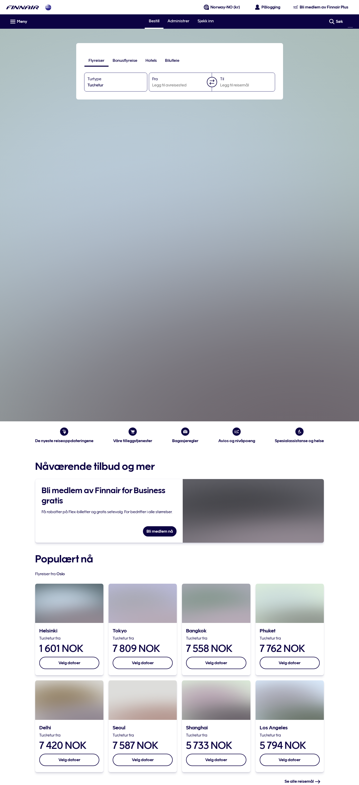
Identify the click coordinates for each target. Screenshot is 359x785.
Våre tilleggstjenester (132, 435)
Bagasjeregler (185, 435)
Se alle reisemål (302, 781)
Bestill (154, 21)
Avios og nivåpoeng (236, 435)
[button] (212, 82)
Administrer (178, 21)
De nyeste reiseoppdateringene (65, 435)
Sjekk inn (206, 21)
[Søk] (350, 21)
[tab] (96, 60)
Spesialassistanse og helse (298, 435)
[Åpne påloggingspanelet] (268, 7)
